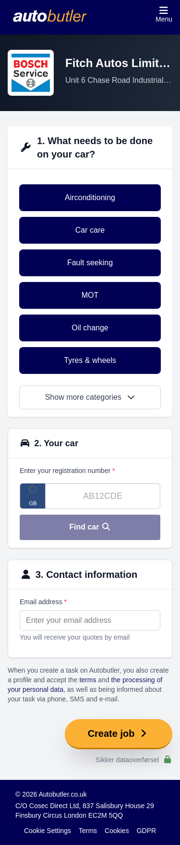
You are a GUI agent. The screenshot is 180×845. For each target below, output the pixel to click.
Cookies (117, 830)
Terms (88, 830)
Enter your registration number (67, 470)
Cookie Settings (47, 830)
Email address (43, 602)
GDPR (146, 830)
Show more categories (90, 397)
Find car (90, 527)
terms (87, 680)
